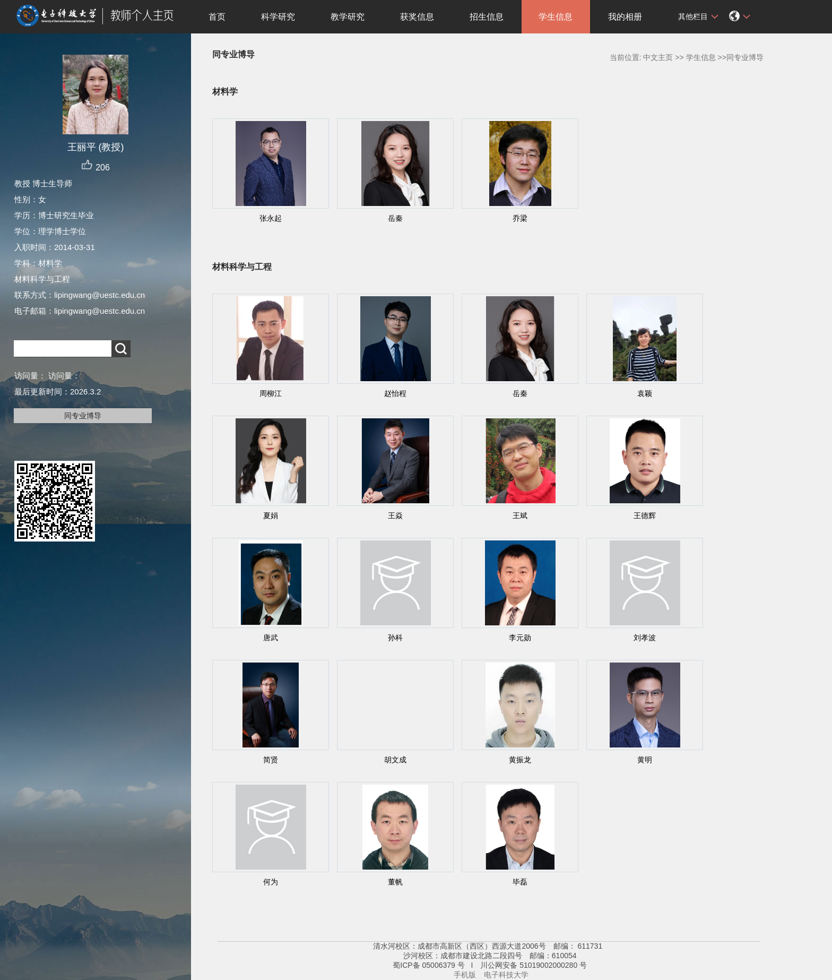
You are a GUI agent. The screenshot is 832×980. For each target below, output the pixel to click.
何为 (270, 882)
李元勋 (520, 637)
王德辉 (645, 515)
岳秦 (395, 218)
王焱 (395, 515)
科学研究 (278, 16)
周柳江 (270, 393)
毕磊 (520, 882)
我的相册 (625, 16)
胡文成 (395, 759)
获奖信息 (417, 16)
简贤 (270, 759)
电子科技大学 (506, 974)
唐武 (270, 637)
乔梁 (520, 218)
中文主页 (658, 57)
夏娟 (270, 515)
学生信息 (556, 16)
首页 (217, 16)
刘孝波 (645, 637)
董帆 (395, 882)
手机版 (465, 974)
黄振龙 (520, 759)
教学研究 (348, 16)
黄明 (644, 759)
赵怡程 (395, 393)
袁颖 (644, 393)
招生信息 (487, 16)
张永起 (270, 218)
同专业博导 (82, 415)
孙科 (395, 637)
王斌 (520, 515)
